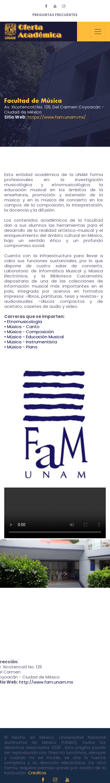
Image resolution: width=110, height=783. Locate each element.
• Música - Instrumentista (30, 342)
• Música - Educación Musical (34, 337)
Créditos (37, 773)
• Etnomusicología (23, 321)
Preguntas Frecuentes (55, 14)
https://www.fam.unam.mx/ (57, 117)
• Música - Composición (29, 332)
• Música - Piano (21, 347)
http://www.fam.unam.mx (46, 682)
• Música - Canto (21, 327)
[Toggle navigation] (98, 31)
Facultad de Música (33, 101)
